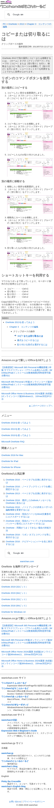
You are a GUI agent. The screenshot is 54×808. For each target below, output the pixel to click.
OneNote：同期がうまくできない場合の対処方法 (28, 529)
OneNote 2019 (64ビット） (14, 593)
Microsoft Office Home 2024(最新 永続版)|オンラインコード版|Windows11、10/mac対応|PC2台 (26, 653)
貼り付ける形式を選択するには (32, 344)
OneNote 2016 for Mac (12, 455)
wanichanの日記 (9, 720)
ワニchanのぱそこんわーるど (15, 688)
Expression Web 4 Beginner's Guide (19, 731)
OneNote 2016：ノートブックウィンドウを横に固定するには (29, 487)
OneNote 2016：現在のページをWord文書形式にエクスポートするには (28, 515)
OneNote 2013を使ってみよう (20, 322)
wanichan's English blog (13, 786)
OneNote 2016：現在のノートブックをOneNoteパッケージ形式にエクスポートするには (29, 522)
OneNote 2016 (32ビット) (13, 599)
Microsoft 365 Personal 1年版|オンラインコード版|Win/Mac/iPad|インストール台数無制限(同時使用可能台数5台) (26, 384)
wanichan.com (27, 561)
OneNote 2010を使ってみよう (16, 435)
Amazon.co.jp (9, 360)
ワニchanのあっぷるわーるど (15, 696)
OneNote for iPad (9, 461)
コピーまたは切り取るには (30, 336)
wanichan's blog (9, 766)
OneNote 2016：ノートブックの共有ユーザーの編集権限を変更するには (29, 508)
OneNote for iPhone (11, 467)
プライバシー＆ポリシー (34, 801)
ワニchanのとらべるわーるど (15, 761)
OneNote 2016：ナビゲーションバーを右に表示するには (29, 542)
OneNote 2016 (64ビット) (13, 605)
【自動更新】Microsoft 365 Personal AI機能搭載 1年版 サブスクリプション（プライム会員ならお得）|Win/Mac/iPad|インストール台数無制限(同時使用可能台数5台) (26, 371)
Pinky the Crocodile (11, 781)
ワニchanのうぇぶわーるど (13, 683)
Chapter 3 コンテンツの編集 (23, 327)
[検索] (26, 14)
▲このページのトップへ (41, 405)
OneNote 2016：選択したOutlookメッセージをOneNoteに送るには (28, 501)
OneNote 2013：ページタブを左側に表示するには (29, 494)
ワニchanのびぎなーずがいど (15, 705)
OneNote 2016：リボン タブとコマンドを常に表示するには (28, 536)
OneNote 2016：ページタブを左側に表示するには (29, 481)
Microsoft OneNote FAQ (12, 441)
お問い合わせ (15, 801)
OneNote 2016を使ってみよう (16, 422)
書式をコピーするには (28, 340)
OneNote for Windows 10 (13, 612)
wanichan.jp (7, 753)
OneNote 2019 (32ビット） (14, 586)
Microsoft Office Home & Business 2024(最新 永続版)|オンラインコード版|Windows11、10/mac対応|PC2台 (26, 396)
